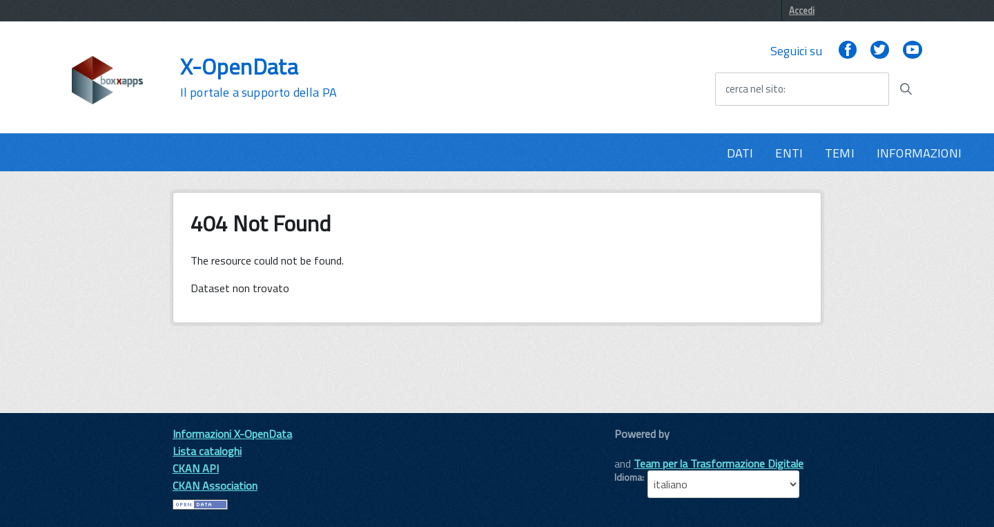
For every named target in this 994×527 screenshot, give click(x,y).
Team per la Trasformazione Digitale (718, 463)
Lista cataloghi (207, 451)
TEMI (840, 153)
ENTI (789, 153)
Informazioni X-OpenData (232, 433)
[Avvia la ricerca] (905, 89)
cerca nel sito (754, 89)
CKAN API (196, 468)
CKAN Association (215, 485)
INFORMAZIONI (919, 153)
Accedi (802, 10)
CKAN (637, 449)
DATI (740, 153)
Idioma (628, 477)
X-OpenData (258, 77)
